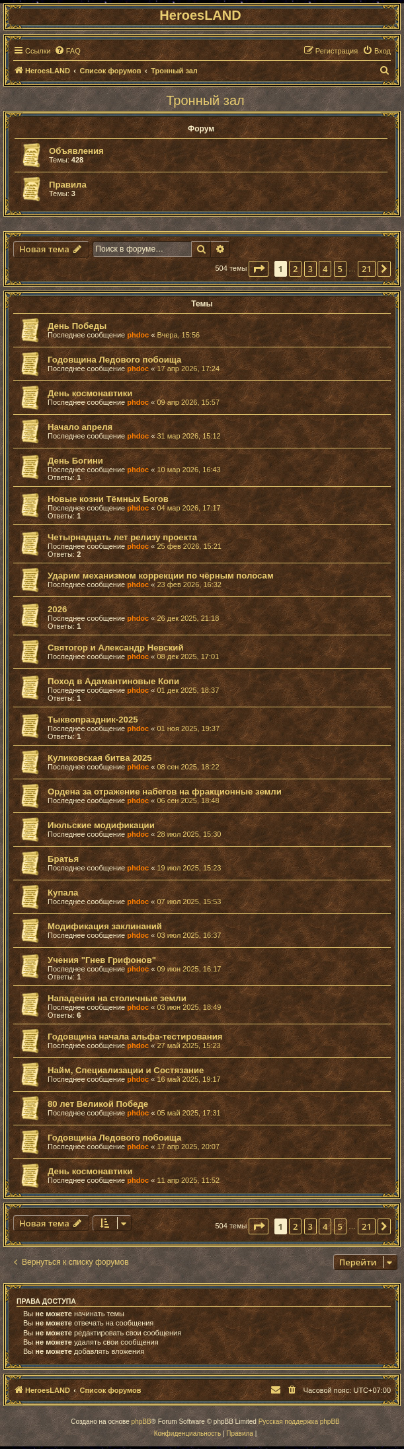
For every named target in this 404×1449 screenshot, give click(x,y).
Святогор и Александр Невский (116, 648)
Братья (63, 859)
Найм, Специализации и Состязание (126, 1070)
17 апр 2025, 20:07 (188, 1146)
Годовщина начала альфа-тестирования (135, 1037)
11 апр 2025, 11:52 (188, 1180)
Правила (68, 185)
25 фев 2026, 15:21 (189, 546)
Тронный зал (205, 100)
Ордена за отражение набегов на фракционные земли (165, 791)
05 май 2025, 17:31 (188, 1113)
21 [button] (367, 269)
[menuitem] (67, 51)
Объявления (76, 151)
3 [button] (310, 269)
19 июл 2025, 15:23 (189, 868)
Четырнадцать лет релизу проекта (122, 537)
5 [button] (340, 269)
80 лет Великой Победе (98, 1104)
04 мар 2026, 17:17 (188, 508)
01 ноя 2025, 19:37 (188, 728)
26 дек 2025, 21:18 (188, 618)
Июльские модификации (101, 825)
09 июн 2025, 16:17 (189, 969)
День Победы (77, 326)
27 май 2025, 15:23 (188, 1045)
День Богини (75, 461)
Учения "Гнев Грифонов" (102, 960)
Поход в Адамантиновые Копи (113, 681)
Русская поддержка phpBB (299, 1421)
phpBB (141, 1421)
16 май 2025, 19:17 (188, 1079)
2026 (57, 609)
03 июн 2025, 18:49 (189, 1007)
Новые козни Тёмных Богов (108, 499)
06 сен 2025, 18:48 (188, 800)
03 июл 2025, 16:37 (189, 935)
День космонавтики (90, 393)
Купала (63, 893)
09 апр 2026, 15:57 (188, 402)
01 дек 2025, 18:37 (188, 690)
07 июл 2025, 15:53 (189, 901)
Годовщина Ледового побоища (114, 360)
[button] (258, 269)
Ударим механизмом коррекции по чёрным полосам (161, 576)
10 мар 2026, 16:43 (188, 470)
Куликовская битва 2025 (100, 758)
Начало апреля (80, 427)
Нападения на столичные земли (117, 998)
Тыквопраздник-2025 (93, 720)
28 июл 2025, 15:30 (189, 834)
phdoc (138, 335)
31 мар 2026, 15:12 (188, 436)
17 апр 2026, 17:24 (188, 368)
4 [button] (325, 269)
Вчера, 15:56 (178, 335)
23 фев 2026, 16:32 (189, 584)
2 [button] (295, 269)
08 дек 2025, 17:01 (188, 656)
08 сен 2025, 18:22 (188, 767)
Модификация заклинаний (105, 926)
